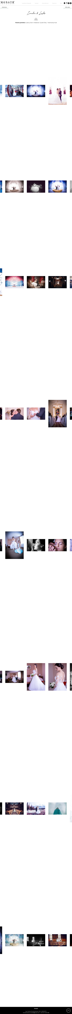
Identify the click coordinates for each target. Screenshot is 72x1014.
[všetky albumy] (4, 7)
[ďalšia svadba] (67, 7)
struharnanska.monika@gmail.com (31, 1012)
